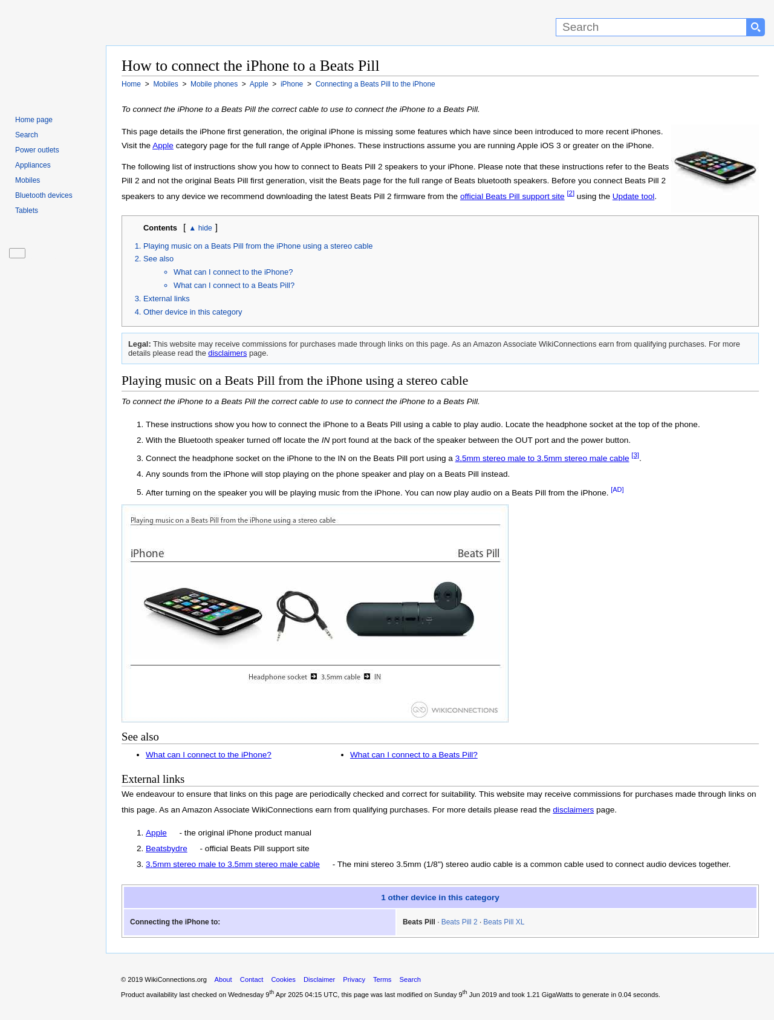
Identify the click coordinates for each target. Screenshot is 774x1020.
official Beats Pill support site (556, 196)
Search (26, 135)
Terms (382, 988)
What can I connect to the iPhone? (233, 281)
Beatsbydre (166, 858)
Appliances (33, 165)
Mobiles (27, 180)
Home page (34, 120)
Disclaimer (319, 988)
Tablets (26, 210)
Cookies (284, 988)
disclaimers (227, 362)
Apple (163, 145)
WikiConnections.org (176, 988)
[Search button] (756, 27)
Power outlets (37, 150)
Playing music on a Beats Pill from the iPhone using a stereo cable (258, 255)
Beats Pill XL (503, 931)
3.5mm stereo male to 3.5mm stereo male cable (542, 467)
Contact (252, 988)
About (223, 988)
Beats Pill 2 (459, 931)
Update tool (143, 210)
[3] (635, 464)
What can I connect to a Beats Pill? (234, 294)
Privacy (354, 988)
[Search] (651, 27)
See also (158, 268)
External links (166, 308)
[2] (614, 193)
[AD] (617, 498)
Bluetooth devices (44, 195)
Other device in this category (192, 320)
